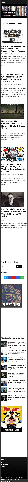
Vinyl (12, 53)
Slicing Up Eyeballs (15, 477)
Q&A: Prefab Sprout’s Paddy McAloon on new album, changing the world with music (16, 390)
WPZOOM (9, 481)
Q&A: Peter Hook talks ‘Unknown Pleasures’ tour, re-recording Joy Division (17, 397)
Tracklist (19, 84)
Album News (14, 84)
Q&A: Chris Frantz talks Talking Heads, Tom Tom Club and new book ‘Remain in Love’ (17, 352)
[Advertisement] (14, 245)
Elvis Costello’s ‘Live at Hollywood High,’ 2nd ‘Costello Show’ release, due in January (13, 168)
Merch (3, 462)
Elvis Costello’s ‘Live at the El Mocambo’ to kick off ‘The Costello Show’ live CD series (13, 212)
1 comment (17, 53)
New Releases (15, 131)
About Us (3, 459)
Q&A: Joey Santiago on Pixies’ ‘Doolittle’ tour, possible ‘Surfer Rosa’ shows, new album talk (17, 382)
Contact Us (4, 461)
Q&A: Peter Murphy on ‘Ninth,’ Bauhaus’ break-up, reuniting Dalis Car (16, 374)
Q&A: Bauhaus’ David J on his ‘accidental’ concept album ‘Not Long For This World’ (17, 367)
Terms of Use (4, 466)
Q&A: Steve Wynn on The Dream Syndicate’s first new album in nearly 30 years (17, 359)
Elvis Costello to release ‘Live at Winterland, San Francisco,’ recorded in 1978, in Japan (12, 78)
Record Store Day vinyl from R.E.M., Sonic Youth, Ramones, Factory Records (13, 48)
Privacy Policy (4, 464)
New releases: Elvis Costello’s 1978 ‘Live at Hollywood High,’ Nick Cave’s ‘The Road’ (13, 124)
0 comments (23, 131)
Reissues (13, 219)
